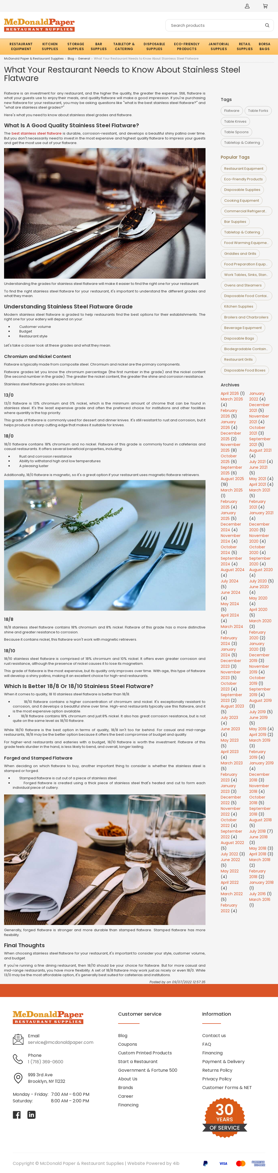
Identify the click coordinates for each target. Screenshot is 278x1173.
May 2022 (230, 871)
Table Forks (258, 110)
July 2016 (257, 894)
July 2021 (257, 461)
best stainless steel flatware (37, 133)
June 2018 (258, 837)
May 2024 (230, 604)
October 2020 (257, 549)
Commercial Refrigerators (247, 211)
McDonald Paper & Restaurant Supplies (34, 59)
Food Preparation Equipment (249, 264)
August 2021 (260, 450)
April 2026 (230, 393)
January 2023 (228, 788)
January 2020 (256, 646)
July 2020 (258, 581)
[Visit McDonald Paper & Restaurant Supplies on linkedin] (31, 1115)
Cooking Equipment (241, 200)
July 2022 (229, 854)
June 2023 (230, 729)
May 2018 (257, 848)
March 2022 (232, 894)
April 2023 (230, 751)
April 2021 (257, 484)
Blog (71, 59)
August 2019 (260, 700)
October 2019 (257, 680)
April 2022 (230, 882)
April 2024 (230, 615)
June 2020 (259, 586)
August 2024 (233, 569)
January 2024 (228, 652)
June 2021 (258, 467)
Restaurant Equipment (243, 168)
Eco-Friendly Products (243, 179)
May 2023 (230, 740)
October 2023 (229, 686)
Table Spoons (236, 132)
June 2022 (230, 859)
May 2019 (257, 729)
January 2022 (256, 396)
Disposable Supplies (242, 189)
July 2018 (257, 831)
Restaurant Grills (238, 359)
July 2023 (229, 717)
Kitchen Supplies (238, 306)
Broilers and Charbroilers (246, 317)
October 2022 (229, 822)
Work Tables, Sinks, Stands (247, 274)
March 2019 (259, 740)
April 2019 (257, 734)
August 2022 (232, 842)
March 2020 (260, 621)
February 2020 (257, 635)
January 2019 (261, 763)
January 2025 (228, 515)
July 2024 (230, 581)
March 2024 (232, 626)
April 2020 (258, 609)
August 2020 (261, 569)
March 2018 (259, 859)
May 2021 (257, 478)
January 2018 (261, 882)
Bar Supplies (235, 221)
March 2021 (259, 490)
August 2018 (260, 820)
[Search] (219, 25)
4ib (176, 1163)
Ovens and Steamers (243, 285)
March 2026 (232, 399)
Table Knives (235, 121)
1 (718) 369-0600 (45, 1062)
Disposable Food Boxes (245, 370)
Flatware (231, 110)
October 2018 (257, 800)
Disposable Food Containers (249, 295)
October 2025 (229, 458)
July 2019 (257, 712)
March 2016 (259, 899)
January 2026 (228, 424)
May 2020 (258, 598)
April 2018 (257, 854)
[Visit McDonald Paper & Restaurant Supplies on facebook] (17, 1115)
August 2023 (232, 706)
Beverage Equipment (243, 327)
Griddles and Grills (240, 253)
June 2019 (258, 717)
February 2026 (229, 413)
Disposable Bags (239, 338)
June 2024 (231, 592)
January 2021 (261, 513)
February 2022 (229, 908)
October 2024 (229, 549)
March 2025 (232, 490)
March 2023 (232, 763)
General (84, 59)
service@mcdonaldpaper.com (60, 1042)
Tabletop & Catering (242, 142)
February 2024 (229, 640)
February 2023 (229, 777)
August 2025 (232, 478)
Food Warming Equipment (247, 242)
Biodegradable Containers (248, 348)
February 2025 (229, 504)
